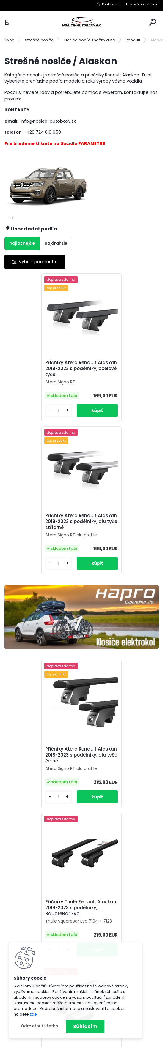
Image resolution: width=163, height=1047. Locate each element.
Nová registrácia (144, 4)
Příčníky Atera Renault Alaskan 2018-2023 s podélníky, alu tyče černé (39, 611)
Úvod (9, 40)
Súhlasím (85, 1026)
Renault (133, 40)
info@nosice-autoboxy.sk (48, 121)
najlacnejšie (22, 243)
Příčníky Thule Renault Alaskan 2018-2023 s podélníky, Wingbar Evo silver (38, 778)
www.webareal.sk (106, 1041)
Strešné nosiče (39, 40)
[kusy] (22, 417)
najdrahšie (56, 243)
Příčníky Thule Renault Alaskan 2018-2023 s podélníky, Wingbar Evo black (115, 778)
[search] (153, 22)
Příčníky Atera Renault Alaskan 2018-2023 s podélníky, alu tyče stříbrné (119, 369)
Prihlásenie (111, 4)
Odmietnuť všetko (39, 1026)
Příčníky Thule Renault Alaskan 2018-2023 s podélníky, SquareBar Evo (117, 609)
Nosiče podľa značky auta (89, 40)
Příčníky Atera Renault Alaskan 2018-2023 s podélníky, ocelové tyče (38, 369)
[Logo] (81, 22)
